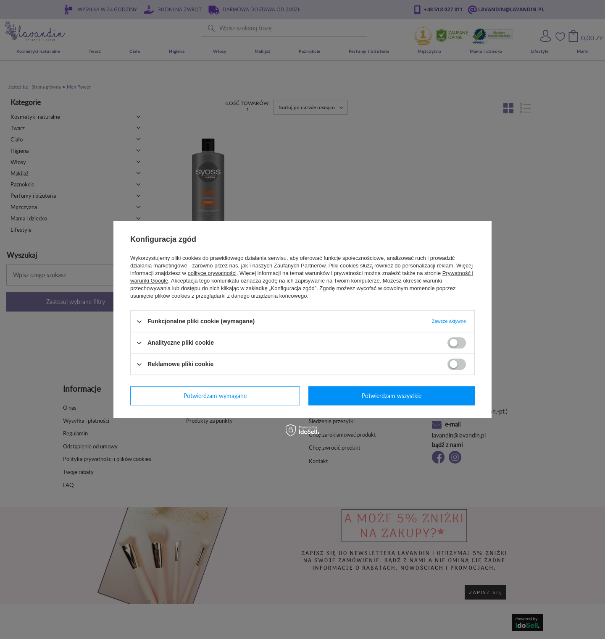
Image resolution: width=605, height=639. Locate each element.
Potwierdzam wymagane (215, 395)
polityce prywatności (212, 273)
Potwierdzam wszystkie (391, 395)
